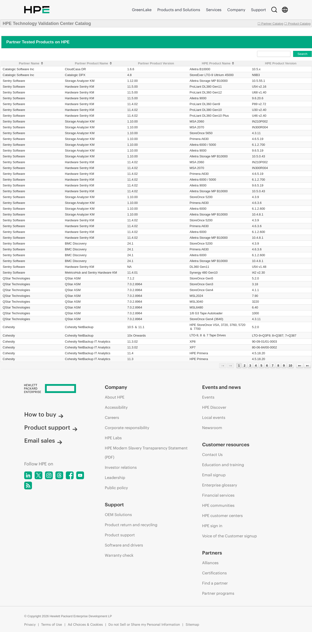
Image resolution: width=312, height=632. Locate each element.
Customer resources (225, 444)
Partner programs (218, 593)
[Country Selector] (285, 9)
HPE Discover (214, 407)
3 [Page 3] (250, 365)
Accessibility (116, 407)
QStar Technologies (16, 278)
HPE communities (218, 505)
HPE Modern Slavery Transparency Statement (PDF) (146, 453)
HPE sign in (212, 525)
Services (213, 9)
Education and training (223, 464)
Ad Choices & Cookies (85, 624)
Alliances (210, 562)
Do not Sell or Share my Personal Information (144, 624)
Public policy (116, 487)
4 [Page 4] (256, 365)
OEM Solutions (118, 514)
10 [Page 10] (290, 365)
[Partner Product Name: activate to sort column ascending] (93, 63)
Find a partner (215, 583)
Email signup (214, 474)
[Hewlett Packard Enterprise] (55, 389)
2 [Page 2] (244, 365)
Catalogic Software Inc (18, 69)
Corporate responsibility (127, 427)
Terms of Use (51, 624)
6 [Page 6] (267, 365)
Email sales (43, 440)
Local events (213, 417)
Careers (112, 417)
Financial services (218, 495)
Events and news (221, 387)
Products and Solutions (178, 9)
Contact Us (212, 454)
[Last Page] (307, 365)
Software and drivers (124, 545)
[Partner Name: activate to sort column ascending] (31, 63)
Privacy (30, 624)
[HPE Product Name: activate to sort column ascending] (218, 63)
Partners (212, 553)
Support (258, 9)
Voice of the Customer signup (229, 535)
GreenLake (142, 9)
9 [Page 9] (284, 365)
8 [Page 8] (278, 365)
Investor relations (121, 467)
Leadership (115, 477)
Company (236, 9)
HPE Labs (113, 437)
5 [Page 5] (261, 365)
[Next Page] (299, 365)
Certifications (214, 572)
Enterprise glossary (219, 485)
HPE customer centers (222, 515)
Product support (50, 427)
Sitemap (192, 624)
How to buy (43, 414)
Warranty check (119, 555)
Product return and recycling (131, 524)
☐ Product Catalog (297, 23)
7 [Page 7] (273, 365)
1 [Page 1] (239, 365)
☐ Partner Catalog (270, 23)
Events (208, 397)
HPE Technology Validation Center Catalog (47, 23)
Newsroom (212, 427)
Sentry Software (14, 81)
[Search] (274, 9)
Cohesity (9, 327)
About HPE (114, 397)
